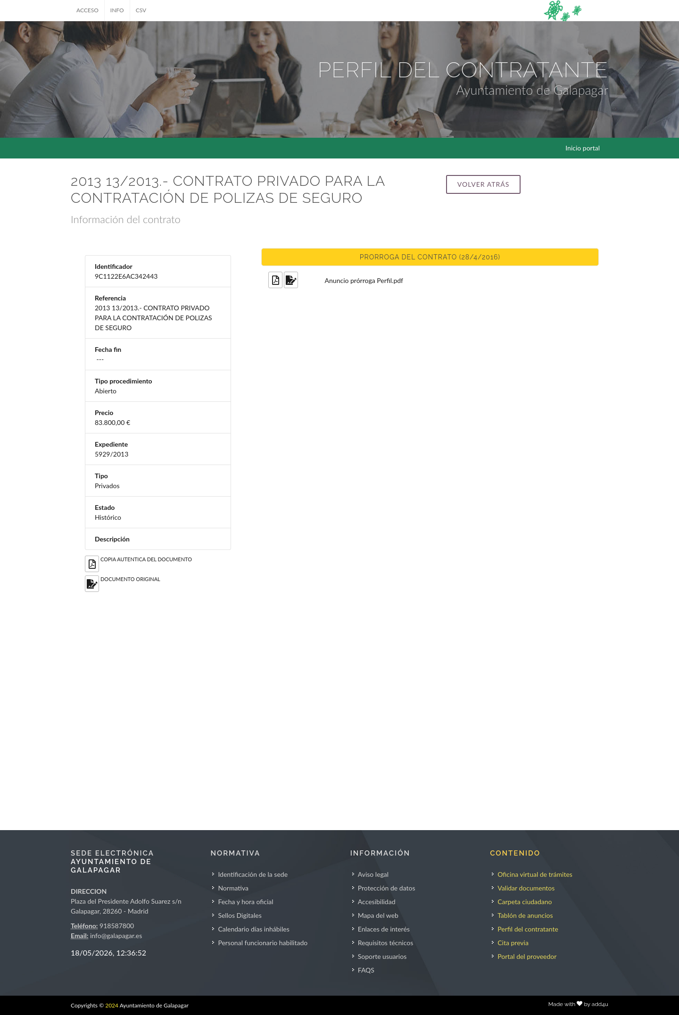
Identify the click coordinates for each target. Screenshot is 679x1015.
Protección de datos (386, 888)
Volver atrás (483, 184)
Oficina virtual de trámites (534, 874)
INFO (117, 10)
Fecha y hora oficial (245, 902)
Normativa (233, 888)
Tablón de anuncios (525, 915)
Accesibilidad (377, 902)
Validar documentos (526, 888)
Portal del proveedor (526, 956)
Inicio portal (582, 148)
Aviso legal (373, 874)
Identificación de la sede (253, 874)
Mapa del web (378, 915)
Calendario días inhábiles (253, 929)
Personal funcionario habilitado (262, 943)
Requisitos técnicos (386, 943)
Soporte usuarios (382, 956)
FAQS (366, 970)
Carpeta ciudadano (524, 902)
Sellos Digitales (239, 915)
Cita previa (513, 943)
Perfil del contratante (527, 929)
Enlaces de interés (384, 929)
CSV (141, 10)
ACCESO (87, 10)
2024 (111, 1005)
